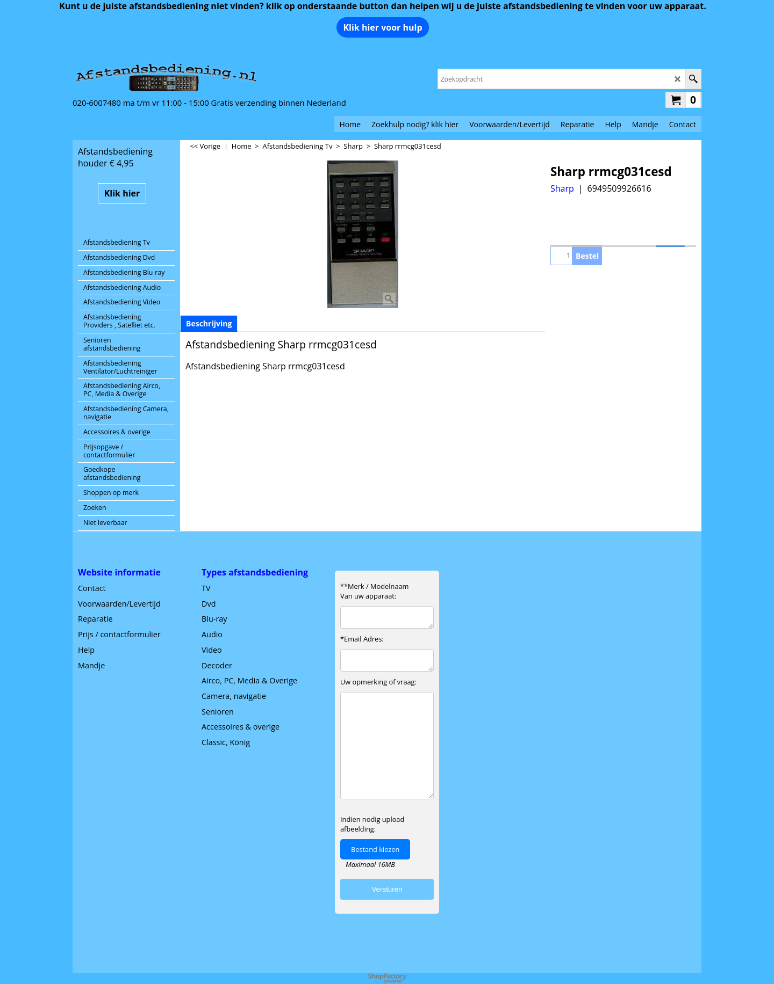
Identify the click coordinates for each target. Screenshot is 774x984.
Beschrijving (209, 323)
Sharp (562, 188)
